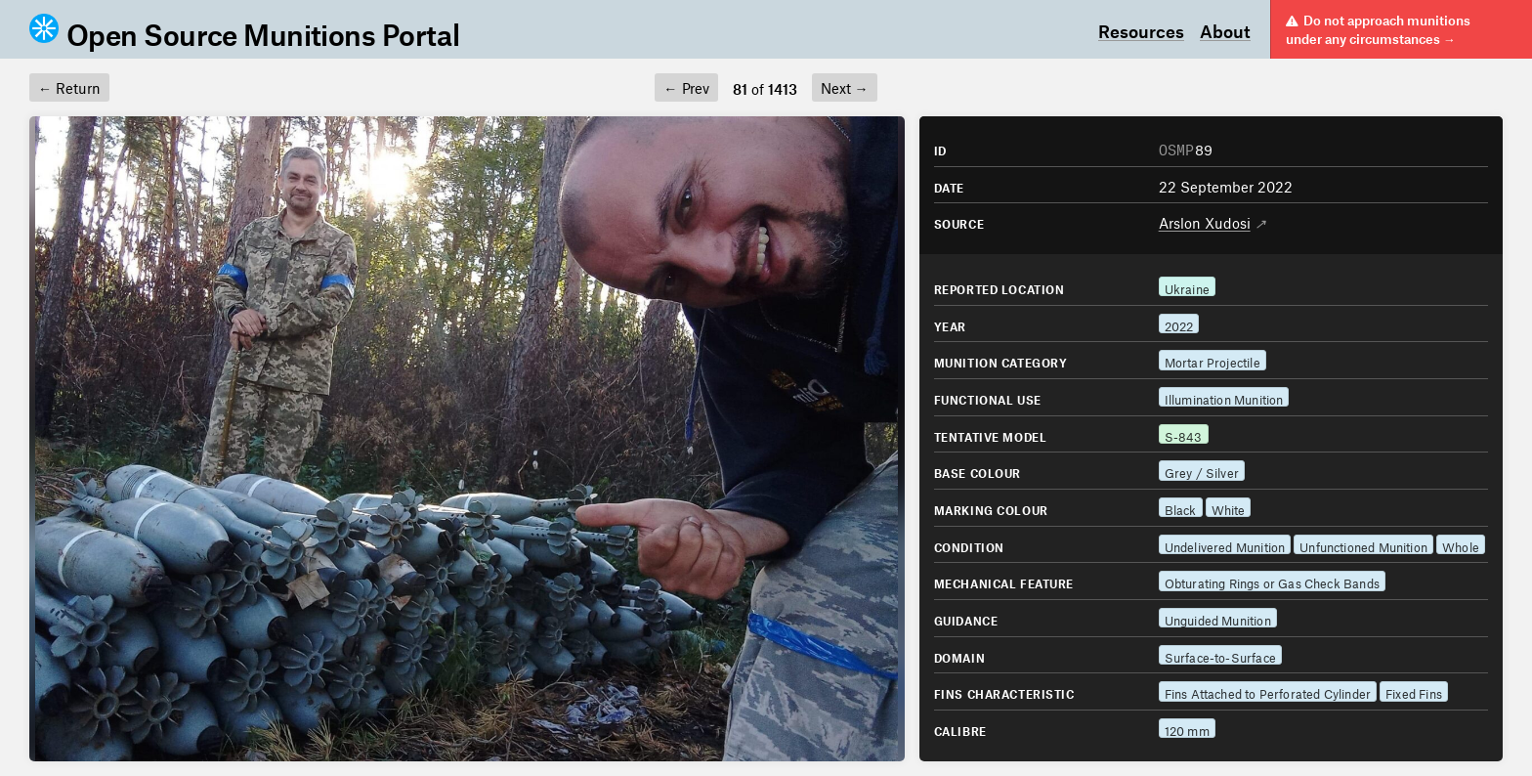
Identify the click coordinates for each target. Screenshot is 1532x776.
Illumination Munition (1224, 397)
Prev (685, 85)
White (1229, 507)
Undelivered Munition (1225, 545)
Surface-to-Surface (1220, 655)
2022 (1179, 324)
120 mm (1187, 728)
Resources (1141, 29)
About (1225, 29)
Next (845, 85)
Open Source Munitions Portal (244, 30)
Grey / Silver (1202, 470)
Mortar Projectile (1212, 360)
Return (69, 85)
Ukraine (1187, 287)
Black (1181, 507)
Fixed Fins (1413, 691)
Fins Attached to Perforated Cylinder (1268, 691)
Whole (1460, 545)
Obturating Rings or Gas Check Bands (1272, 581)
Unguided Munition (1218, 618)
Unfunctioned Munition (1363, 545)
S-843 (1184, 434)
